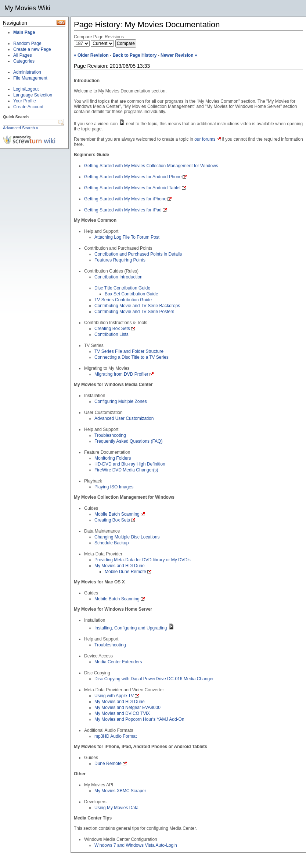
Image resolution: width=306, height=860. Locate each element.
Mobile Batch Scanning (117, 514)
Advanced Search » (20, 128)
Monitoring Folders (112, 458)
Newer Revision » (179, 55)
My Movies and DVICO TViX (122, 713)
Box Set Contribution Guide (131, 293)
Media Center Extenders (118, 661)
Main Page (24, 32)
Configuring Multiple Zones (120, 401)
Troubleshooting (110, 435)
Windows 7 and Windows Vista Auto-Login (135, 845)
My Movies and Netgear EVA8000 (127, 707)
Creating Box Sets (112, 328)
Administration (27, 72)
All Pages (22, 55)
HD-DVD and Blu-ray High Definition (129, 464)
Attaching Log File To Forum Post (126, 237)
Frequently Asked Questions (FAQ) (128, 441)
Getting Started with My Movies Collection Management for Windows (151, 165)
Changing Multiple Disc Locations (126, 537)
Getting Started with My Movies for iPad (123, 210)
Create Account (28, 106)
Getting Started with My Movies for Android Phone (132, 176)
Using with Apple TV (114, 695)
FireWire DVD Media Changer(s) (126, 470)
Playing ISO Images (113, 486)
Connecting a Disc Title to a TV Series (131, 357)
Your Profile (24, 100)
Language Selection (32, 95)
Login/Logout (26, 89)
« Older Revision (91, 55)
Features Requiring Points (119, 260)
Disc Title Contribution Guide (122, 288)
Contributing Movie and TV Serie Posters (134, 311)
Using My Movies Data (116, 807)
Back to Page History (134, 55)
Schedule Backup (111, 542)
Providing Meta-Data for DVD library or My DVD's (142, 559)
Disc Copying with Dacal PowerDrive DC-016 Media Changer (154, 678)
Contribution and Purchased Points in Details (138, 254)
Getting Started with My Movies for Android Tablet (132, 187)
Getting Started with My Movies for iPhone (125, 198)
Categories (24, 61)
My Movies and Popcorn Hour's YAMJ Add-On (139, 719)
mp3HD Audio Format (115, 736)
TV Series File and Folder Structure (128, 351)
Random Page (27, 43)
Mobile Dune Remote (125, 571)
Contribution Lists (111, 334)
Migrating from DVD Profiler (121, 374)
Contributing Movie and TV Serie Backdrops (137, 305)
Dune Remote (108, 763)
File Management (30, 78)
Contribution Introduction (118, 277)
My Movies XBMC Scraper (120, 790)
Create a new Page (32, 49)
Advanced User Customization (124, 418)
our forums (204, 139)
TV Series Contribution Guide (123, 299)
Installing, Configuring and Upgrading (130, 628)
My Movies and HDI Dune (119, 565)
